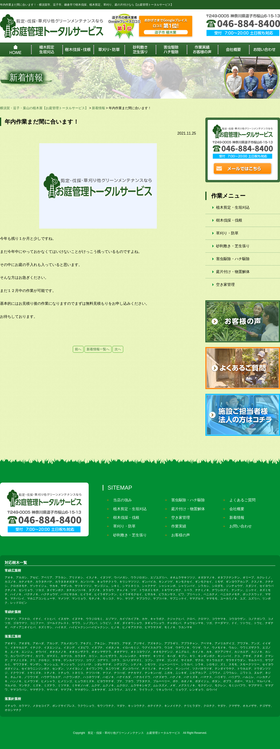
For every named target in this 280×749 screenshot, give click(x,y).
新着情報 (234, 518)
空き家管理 (225, 285)
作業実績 (176, 526)
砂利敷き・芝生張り (233, 246)
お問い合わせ (238, 526)
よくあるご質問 (240, 500)
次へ (118, 349)
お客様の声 (178, 535)
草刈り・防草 (227, 233)
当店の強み (120, 500)
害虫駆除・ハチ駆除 (233, 259)
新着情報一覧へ (98, 349)
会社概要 (234, 509)
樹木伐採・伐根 (229, 220)
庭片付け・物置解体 (233, 272)
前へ (78, 349)
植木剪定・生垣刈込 (233, 207)
